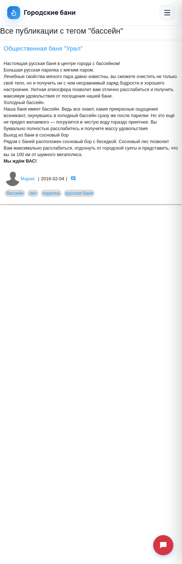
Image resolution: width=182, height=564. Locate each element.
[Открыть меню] (167, 12)
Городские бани (41, 12)
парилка (51, 193)
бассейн (15, 193)
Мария (20, 179)
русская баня (79, 193)
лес (33, 193)
